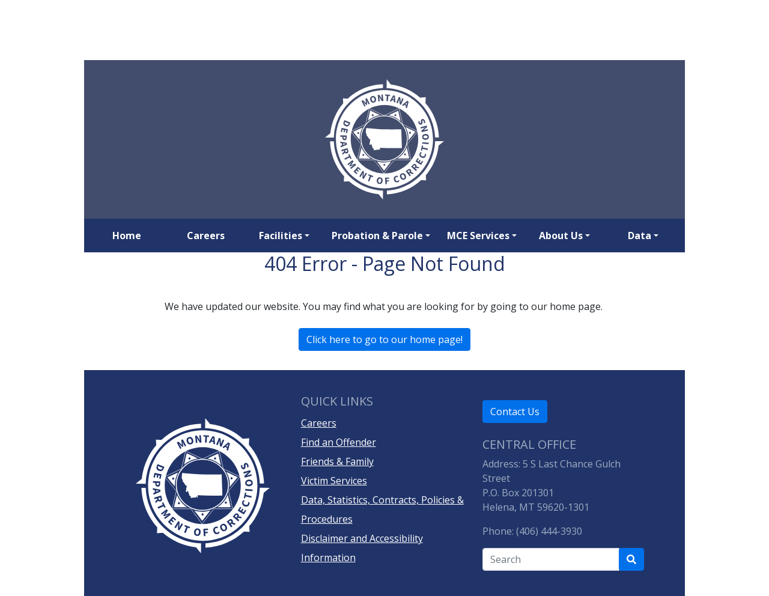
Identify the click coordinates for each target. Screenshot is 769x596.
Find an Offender (338, 442)
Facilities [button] (280, 235)
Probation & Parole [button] (377, 235)
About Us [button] (561, 235)
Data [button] (639, 235)
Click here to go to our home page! (384, 339)
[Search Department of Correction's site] (631, 559)
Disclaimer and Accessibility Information (362, 548)
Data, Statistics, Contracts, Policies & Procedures (382, 509)
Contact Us (515, 411)
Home (126, 235)
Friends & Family (337, 461)
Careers (206, 235)
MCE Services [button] (478, 235)
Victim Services (334, 480)
